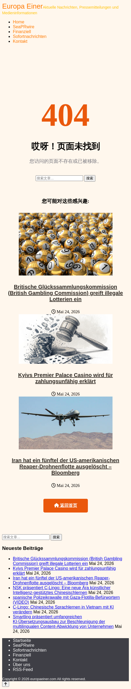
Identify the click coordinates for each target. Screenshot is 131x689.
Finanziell (22, 31)
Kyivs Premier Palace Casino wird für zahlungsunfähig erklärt (65, 378)
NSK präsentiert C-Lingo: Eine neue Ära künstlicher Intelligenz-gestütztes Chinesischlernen (62, 590)
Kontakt (20, 41)
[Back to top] (5, 684)
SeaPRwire (23, 26)
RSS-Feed (23, 669)
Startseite (22, 640)
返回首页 (65, 505)
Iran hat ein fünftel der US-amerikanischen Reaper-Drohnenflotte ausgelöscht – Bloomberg (65, 466)
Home (18, 22)
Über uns (21, 664)
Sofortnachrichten (29, 36)
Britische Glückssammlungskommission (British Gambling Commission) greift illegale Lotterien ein (65, 293)
